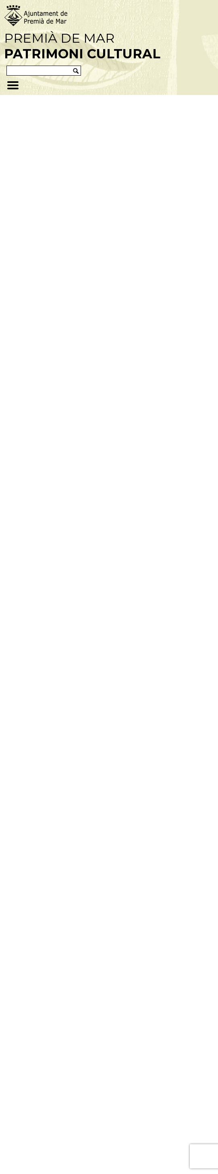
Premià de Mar (82, 46)
